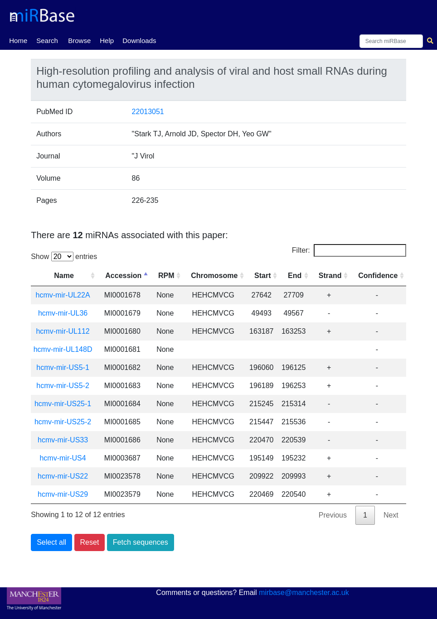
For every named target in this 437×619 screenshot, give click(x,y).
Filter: (349, 250)
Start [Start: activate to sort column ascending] (262, 275)
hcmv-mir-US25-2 (62, 422)
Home (18, 39)
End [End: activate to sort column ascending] (294, 275)
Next (391, 515)
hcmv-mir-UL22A (63, 295)
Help (107, 40)
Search (47, 40)
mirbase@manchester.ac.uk (304, 592)
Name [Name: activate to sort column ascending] (64, 275)
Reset (89, 542)
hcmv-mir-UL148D (63, 349)
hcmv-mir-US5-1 (62, 367)
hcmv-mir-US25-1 (62, 404)
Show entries (64, 256)
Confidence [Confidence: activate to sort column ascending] (378, 275)
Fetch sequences (140, 542)
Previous (333, 515)
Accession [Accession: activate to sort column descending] (123, 275)
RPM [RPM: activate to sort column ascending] (166, 275)
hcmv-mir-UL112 (62, 331)
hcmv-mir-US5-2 (62, 385)
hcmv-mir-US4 (62, 458)
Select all (51, 542)
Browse (79, 40)
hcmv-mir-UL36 (62, 313)
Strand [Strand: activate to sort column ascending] (330, 275)
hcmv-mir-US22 (63, 476)
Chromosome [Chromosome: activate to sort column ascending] (214, 275)
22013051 (148, 111)
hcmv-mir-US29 (63, 494)
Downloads (139, 40)
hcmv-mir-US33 (63, 440)
